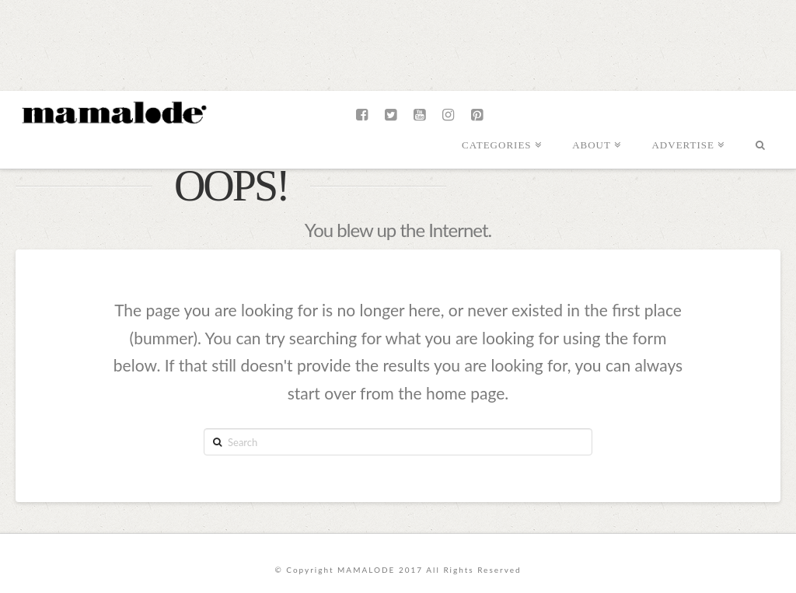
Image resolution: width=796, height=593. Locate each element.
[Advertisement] (398, 43)
